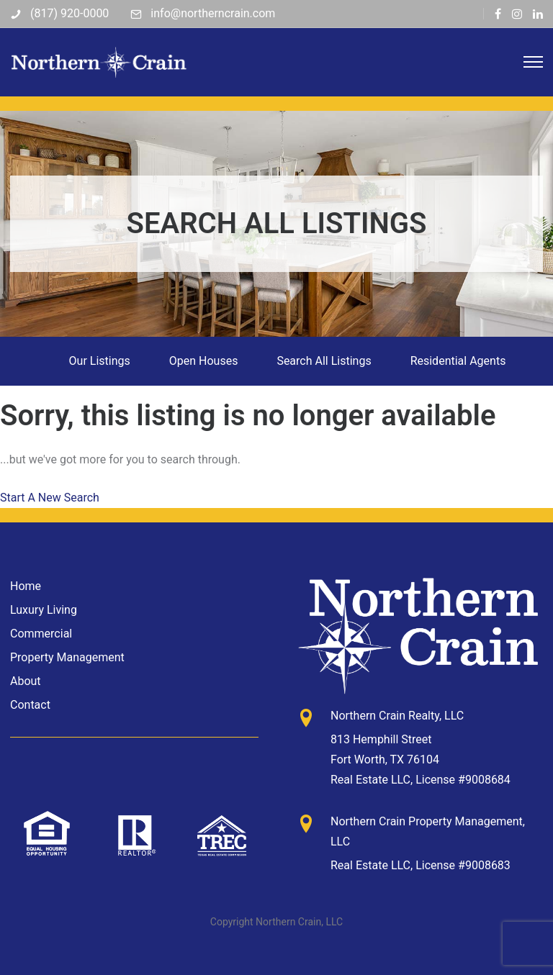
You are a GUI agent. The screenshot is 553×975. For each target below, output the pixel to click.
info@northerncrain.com (212, 13)
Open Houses (203, 361)
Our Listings (99, 361)
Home (25, 586)
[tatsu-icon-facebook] (498, 13)
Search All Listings (323, 361)
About (25, 681)
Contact (30, 705)
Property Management (67, 657)
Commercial (41, 633)
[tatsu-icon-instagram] (517, 13)
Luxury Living (43, 610)
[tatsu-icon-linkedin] (538, 13)
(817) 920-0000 (69, 13)
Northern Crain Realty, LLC (397, 715)
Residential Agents (458, 361)
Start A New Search (49, 497)
